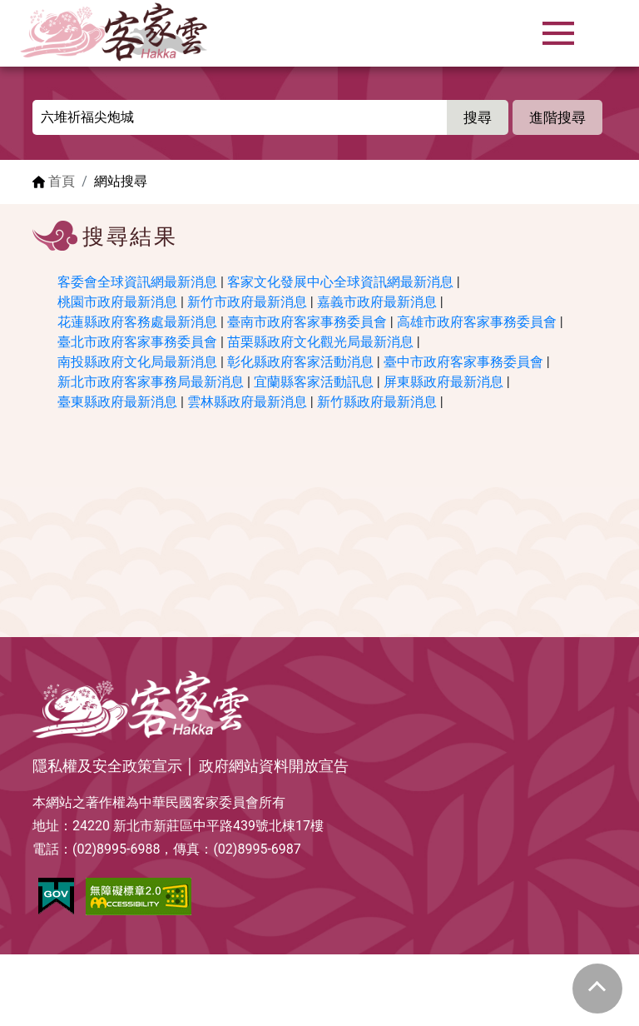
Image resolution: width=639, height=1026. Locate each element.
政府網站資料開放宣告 (274, 766)
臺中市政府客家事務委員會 (463, 362)
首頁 (61, 181)
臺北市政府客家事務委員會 (137, 342)
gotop (597, 989)
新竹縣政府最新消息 (377, 402)
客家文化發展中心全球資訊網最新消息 (340, 282)
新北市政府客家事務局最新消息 (150, 382)
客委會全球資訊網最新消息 (137, 282)
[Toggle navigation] (558, 33)
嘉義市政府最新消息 (377, 302)
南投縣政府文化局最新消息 (137, 362)
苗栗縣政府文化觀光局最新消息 (320, 342)
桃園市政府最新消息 (117, 302)
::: (37, 109)
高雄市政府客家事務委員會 (477, 322)
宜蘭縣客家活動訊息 (314, 382)
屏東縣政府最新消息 (443, 382)
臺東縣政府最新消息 (117, 402)
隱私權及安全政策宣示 (107, 766)
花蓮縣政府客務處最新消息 (137, 322)
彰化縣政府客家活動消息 (300, 362)
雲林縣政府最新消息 (247, 402)
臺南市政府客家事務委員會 (307, 322)
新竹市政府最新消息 (247, 302)
